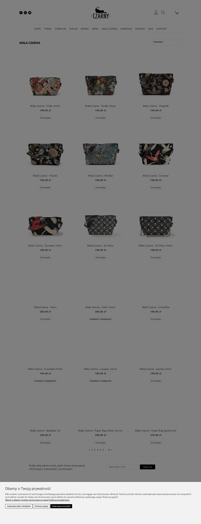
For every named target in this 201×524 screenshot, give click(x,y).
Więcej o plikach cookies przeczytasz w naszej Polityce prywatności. (37, 499)
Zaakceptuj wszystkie (61, 506)
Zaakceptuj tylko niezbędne (19, 506)
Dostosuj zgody (41, 506)
